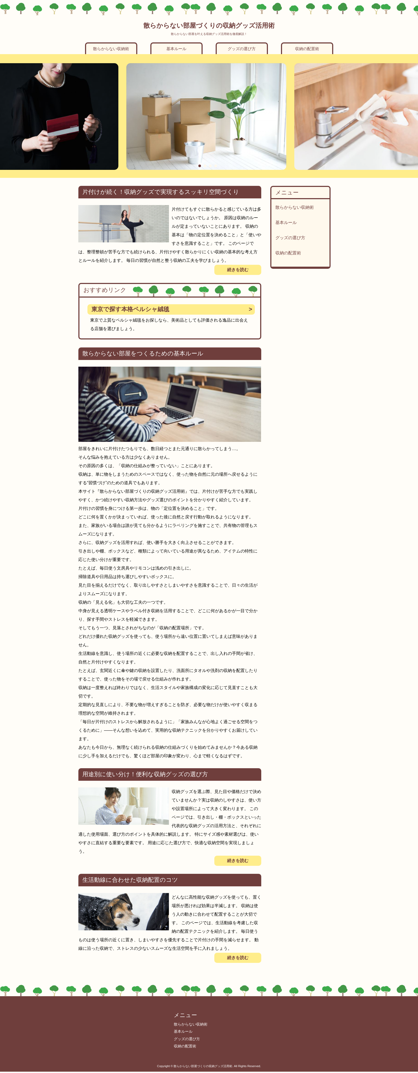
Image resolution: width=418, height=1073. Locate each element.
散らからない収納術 (111, 48)
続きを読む (237, 269)
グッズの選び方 (242, 48)
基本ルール (176, 48)
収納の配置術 (307, 48)
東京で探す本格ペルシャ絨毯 (130, 309)
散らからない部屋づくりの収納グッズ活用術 (209, 25)
